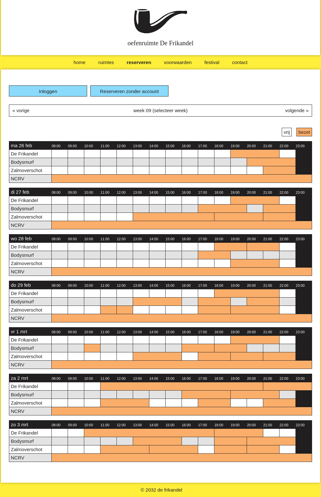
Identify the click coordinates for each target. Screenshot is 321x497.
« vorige (20, 110)
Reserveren (139, 62)
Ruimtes (106, 62)
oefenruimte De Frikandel (161, 43)
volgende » (297, 110)
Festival (212, 62)
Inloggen (48, 91)
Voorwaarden (178, 62)
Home (79, 62)
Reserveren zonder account (129, 91)
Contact (239, 62)
